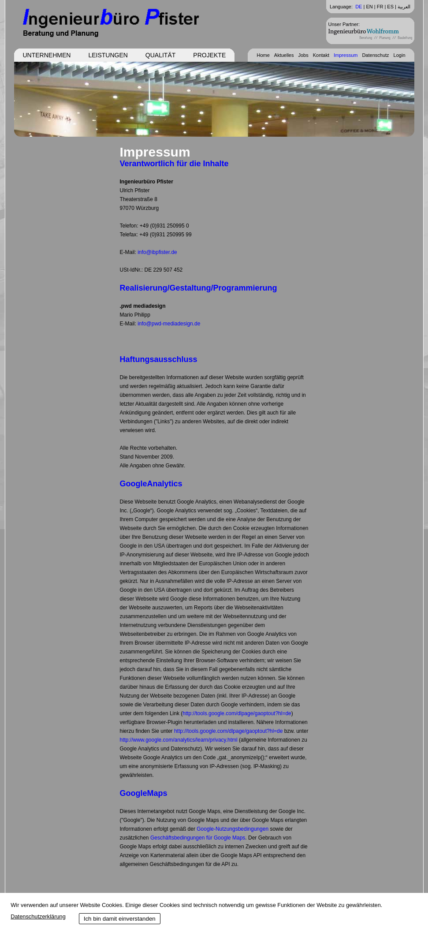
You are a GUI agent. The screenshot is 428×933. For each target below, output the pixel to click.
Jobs (303, 55)
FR (380, 6)
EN (369, 6)
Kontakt (321, 55)
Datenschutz (375, 55)
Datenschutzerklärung (38, 916)
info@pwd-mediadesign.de (169, 324)
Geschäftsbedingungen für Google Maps (197, 838)
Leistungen (107, 55)
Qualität (160, 55)
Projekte (209, 55)
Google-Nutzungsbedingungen (232, 829)
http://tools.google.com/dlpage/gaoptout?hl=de (236, 713)
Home (263, 55)
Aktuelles (284, 55)
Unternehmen (47, 55)
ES (390, 6)
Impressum (345, 55)
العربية (404, 6)
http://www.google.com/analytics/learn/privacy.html (179, 740)
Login (400, 55)
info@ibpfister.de (157, 252)
